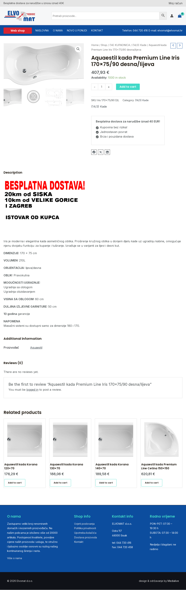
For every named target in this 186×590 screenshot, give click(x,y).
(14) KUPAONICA (119, 45)
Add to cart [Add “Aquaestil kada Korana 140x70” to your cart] (106, 482)
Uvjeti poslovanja (84, 524)
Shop (104, 45)
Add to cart (128, 87)
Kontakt (78, 542)
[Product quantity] (101, 87)
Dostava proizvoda (85, 537)
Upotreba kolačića (85, 533)
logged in (32, 389)
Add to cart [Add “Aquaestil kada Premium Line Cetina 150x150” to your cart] (152, 482)
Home (95, 45)
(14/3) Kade (139, 45)
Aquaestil (36, 347)
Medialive (173, 581)
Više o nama (14, 558)
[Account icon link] (171, 15)
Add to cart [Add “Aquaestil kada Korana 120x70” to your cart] (15, 482)
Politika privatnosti (85, 528)
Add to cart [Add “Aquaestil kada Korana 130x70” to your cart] (60, 482)
